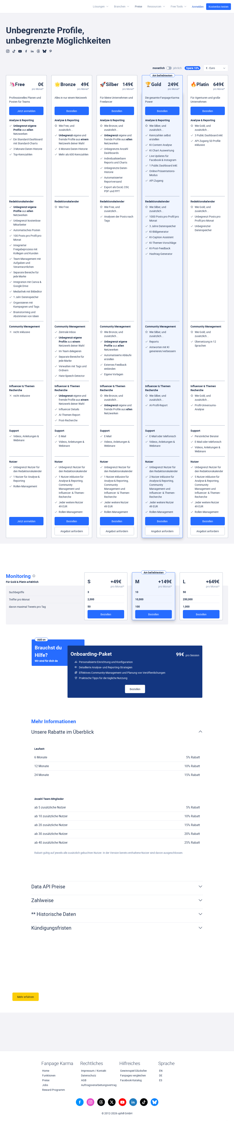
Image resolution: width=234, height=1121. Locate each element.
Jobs (45, 1085)
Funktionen (48, 1075)
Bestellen (71, 111)
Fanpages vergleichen (133, 1075)
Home (45, 1070)
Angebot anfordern (71, 531)
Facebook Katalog (131, 1080)
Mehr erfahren (25, 997)
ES (160, 1080)
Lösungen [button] (101, 6)
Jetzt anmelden (26, 111)
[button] (156, 6)
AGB (83, 1080)
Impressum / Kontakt (93, 1070)
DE (160, 1075)
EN (160, 1070)
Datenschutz (88, 1075)
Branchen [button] (121, 6)
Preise (138, 6)
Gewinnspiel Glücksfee (133, 1070)
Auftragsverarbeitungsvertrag (98, 1085)
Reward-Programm (53, 1090)
